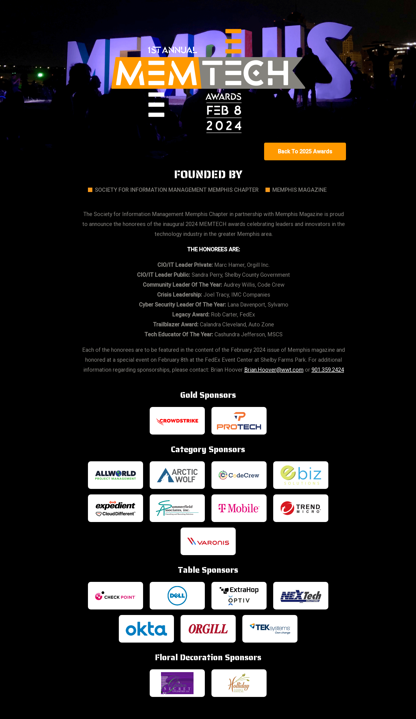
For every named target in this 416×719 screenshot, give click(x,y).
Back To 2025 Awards (305, 151)
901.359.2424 (328, 369)
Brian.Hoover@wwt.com (274, 369)
